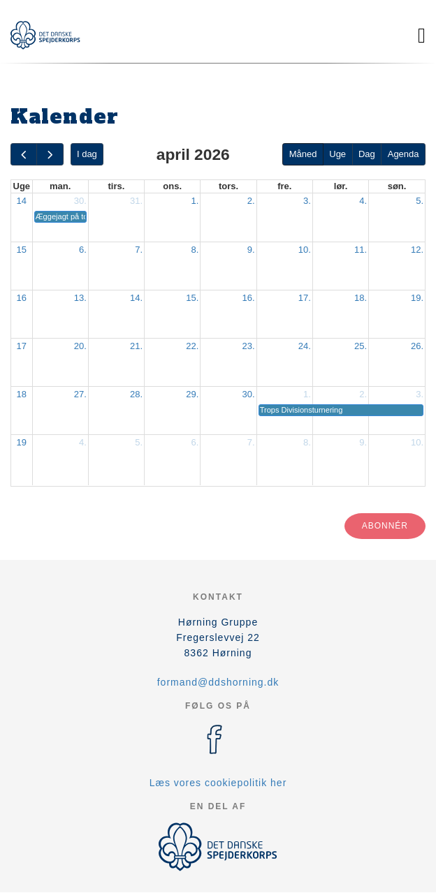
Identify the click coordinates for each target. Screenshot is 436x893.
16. (248, 298)
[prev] (23, 154)
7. (139, 249)
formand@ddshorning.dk (218, 682)
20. (80, 346)
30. (80, 200)
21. (136, 346)
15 (22, 249)
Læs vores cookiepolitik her (218, 782)
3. (307, 200)
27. (80, 394)
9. (251, 249)
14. (136, 298)
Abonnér (385, 526)
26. (417, 346)
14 (22, 200)
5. (419, 200)
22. (192, 346)
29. (192, 394)
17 (22, 346)
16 (22, 298)
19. (417, 298)
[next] (49, 154)
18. (360, 298)
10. (304, 249)
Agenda (403, 154)
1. (195, 200)
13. (80, 298)
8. (195, 249)
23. (248, 346)
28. (136, 394)
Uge (337, 154)
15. (192, 298)
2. (251, 200)
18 (22, 394)
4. (363, 200)
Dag (366, 154)
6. (83, 249)
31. (136, 200)
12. (417, 249)
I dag (87, 154)
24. (304, 346)
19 (22, 442)
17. (304, 298)
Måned (303, 154)
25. (360, 346)
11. (360, 249)
